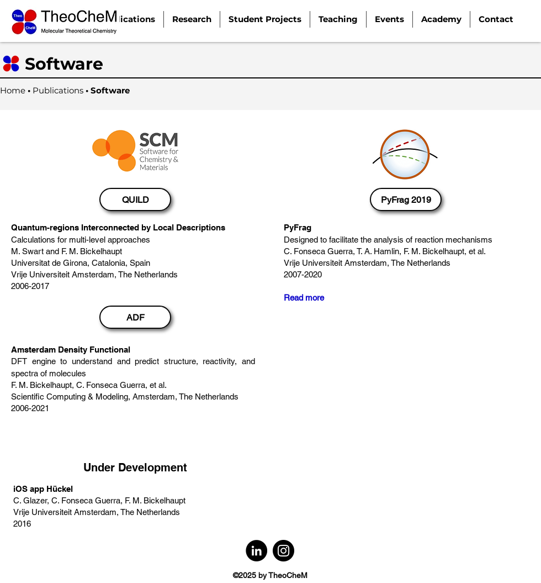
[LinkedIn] (256, 550)
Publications (59, 90)
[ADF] (135, 317)
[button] (192, 19)
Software (110, 90)
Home (12, 90)
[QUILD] (135, 199)
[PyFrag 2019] (406, 199)
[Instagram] (283, 550)
